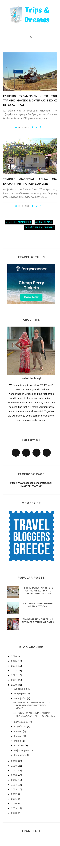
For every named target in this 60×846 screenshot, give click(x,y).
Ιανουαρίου (20, 755)
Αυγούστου (20, 726)
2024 (14, 665)
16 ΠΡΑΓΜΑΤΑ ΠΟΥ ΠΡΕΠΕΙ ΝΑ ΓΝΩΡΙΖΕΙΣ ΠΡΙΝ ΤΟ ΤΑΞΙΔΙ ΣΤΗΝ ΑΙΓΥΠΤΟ (38, 590)
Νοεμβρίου (20, 693)
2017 (14, 770)
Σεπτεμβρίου (21, 721)
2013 (14, 789)
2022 (14, 675)
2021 (14, 680)
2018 (14, 765)
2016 (14, 775)
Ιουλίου (18, 731)
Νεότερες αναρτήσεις (18, 222)
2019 (14, 761)
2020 (14, 684)
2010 (14, 803)
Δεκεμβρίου (21, 688)
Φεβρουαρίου (22, 750)
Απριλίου (19, 745)
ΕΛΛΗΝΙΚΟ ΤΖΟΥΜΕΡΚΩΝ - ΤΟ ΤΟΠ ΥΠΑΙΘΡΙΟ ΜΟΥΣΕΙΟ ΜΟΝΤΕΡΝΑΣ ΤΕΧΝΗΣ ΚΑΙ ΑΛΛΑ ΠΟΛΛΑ (30, 100)
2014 (14, 784)
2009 (14, 808)
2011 (14, 798)
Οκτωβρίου (20, 698)
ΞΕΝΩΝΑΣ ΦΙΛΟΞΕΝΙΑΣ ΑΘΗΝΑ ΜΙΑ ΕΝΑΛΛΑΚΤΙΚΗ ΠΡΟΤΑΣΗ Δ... (34, 714)
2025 (14, 661)
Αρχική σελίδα (43, 222)
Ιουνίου (18, 736)
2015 (14, 780)
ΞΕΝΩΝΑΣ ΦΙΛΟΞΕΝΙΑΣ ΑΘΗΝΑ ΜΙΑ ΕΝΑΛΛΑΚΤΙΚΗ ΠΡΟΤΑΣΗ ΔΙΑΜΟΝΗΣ (30, 181)
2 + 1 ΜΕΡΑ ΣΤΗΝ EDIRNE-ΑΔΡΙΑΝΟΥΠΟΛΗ (38, 605)
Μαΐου (18, 740)
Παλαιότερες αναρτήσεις (39, 227)
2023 (14, 670)
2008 (14, 813)
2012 (14, 794)
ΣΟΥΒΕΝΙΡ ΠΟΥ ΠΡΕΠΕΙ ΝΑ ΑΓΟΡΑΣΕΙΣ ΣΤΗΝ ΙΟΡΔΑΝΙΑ (38, 621)
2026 (14, 656)
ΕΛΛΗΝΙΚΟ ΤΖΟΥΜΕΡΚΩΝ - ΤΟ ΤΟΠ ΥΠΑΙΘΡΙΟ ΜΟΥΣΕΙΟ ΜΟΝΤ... (31, 705)
